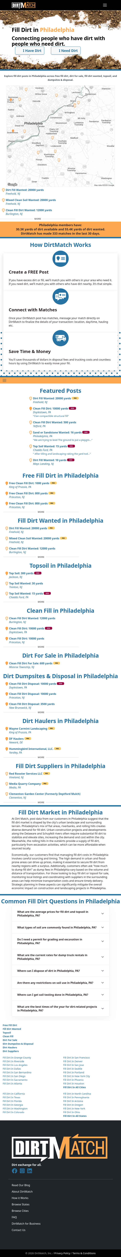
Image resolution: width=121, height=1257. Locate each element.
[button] (60, 913)
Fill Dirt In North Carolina (77, 1093)
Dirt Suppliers (11, 1051)
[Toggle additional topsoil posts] (41, 601)
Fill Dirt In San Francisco (76, 1057)
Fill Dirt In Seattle (72, 1068)
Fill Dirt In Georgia (13, 1104)
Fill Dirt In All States (75, 1116)
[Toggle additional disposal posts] (41, 712)
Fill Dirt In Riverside (13, 1061)
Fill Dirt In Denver (73, 1061)
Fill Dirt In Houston (73, 1083)
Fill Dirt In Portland (73, 1072)
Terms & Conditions (84, 1253)
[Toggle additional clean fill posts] (41, 646)
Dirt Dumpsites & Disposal (18, 1043)
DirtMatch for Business (26, 1223)
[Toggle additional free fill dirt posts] (41, 511)
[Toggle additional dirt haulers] (41, 757)
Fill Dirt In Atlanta (12, 1083)
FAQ (14, 1217)
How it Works (20, 1198)
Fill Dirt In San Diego (14, 1076)
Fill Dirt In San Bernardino (17, 1072)
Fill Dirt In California (14, 1093)
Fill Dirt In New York (74, 1108)
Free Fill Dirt (10, 1025)
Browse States (20, 1204)
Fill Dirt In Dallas (12, 1068)
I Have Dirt (29, 50)
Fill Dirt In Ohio (71, 1112)
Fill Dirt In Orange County (17, 1057)
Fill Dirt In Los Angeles (15, 1065)
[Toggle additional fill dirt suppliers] (41, 802)
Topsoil (7, 1032)
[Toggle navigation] (104, 5)
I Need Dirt (66, 50)
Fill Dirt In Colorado (13, 1112)
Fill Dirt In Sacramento (15, 1079)
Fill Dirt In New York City (76, 1076)
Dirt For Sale (10, 1040)
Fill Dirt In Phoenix (73, 1079)
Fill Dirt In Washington (15, 1108)
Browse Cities (20, 1211)
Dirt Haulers (10, 1047)
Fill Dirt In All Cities (74, 1087)
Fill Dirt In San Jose (73, 1065)
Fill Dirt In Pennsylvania (76, 1097)
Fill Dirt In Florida (12, 1101)
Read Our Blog (21, 1185)
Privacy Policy (62, 1253)
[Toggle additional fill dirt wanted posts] (41, 556)
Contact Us (18, 1230)
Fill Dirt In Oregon (73, 1104)
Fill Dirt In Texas (11, 1097)
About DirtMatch (22, 1191)
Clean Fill (8, 1036)
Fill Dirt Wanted (12, 1028)
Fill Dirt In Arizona (73, 1101)
